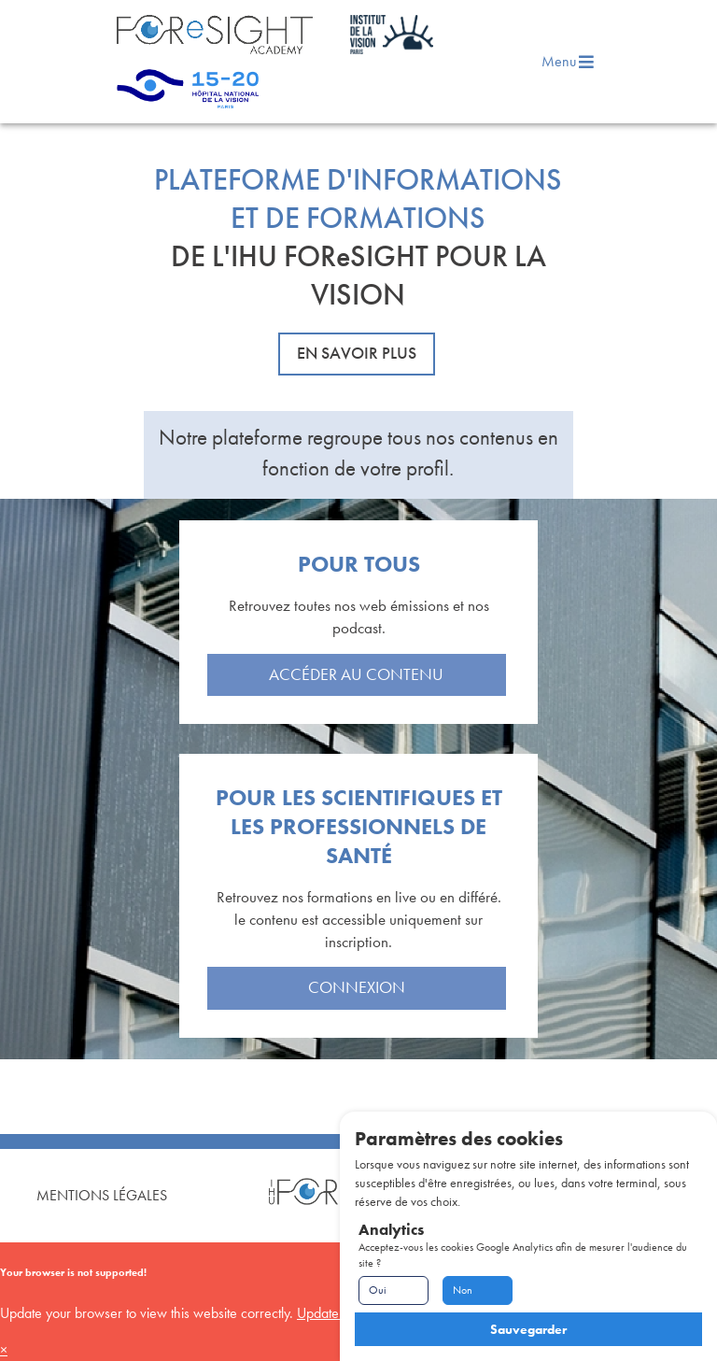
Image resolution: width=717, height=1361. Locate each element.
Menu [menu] (568, 61)
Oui (378, 1290)
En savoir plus (356, 353)
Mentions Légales (101, 1195)
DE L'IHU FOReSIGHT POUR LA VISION (358, 275)
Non (462, 1290)
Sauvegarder (528, 1329)
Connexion (356, 987)
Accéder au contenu (356, 674)
